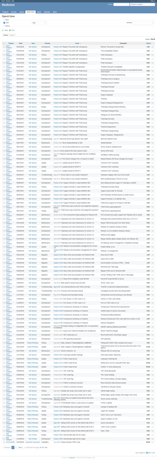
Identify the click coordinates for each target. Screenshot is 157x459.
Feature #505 (58, 435)
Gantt (39, 12)
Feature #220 (58, 183)
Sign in (153, 1)
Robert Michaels (32, 343)
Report (12, 35)
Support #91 (58, 163)
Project (11, 43)
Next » (20, 447)
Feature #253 (58, 339)
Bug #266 (57, 351)
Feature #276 (58, 383)
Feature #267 (58, 355)
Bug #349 (57, 403)
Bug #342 (57, 398)
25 (40, 447)
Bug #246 (57, 291)
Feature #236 (58, 215)
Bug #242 (57, 283)
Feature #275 (58, 371)
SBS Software (9, 435)
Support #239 (58, 255)
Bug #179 (57, 175)
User (33, 43)
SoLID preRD (10, 442)
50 (43, 447)
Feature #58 (58, 143)
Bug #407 (57, 423)
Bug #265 (57, 343)
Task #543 (57, 442)
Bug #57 (56, 139)
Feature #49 (58, 67)
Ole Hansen (33, 47)
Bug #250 (57, 326)
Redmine (72, 457)
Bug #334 (57, 391)
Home (3, 1)
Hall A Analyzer (9, 47)
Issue (77, 43)
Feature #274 (58, 359)
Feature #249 (58, 307)
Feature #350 (58, 407)
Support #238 (58, 246)
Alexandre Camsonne (33, 442)
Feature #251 (58, 331)
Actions (153, 47)
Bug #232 (57, 206)
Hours (148, 43)
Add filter (129, 22)
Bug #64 (56, 154)
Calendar (47, 12)
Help (13, 1)
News (55, 12)
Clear (13, 30)
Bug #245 (57, 287)
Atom (149, 453)
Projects (8, 1)
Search (110, 4)
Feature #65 (58, 159)
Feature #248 (58, 299)
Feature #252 (58, 335)
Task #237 (57, 219)
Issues (21, 12)
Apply (6, 30)
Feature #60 (58, 147)
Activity (13, 12)
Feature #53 (58, 71)
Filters (7, 20)
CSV (153, 453)
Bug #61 (56, 151)
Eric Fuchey (33, 435)
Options (7, 26)
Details (6, 35)
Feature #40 (58, 47)
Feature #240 (58, 279)
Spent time (30, 12)
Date (7, 22)
